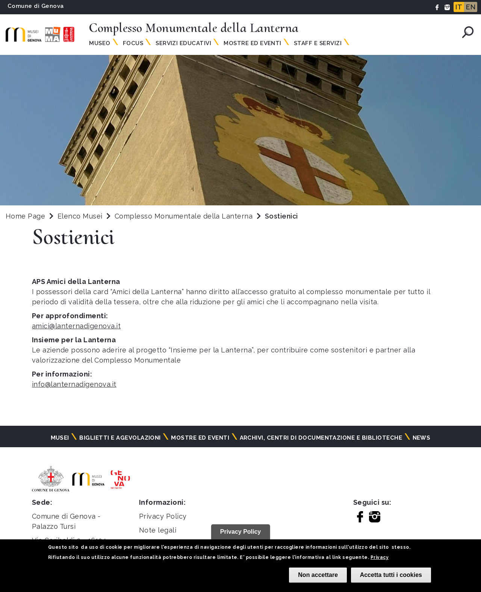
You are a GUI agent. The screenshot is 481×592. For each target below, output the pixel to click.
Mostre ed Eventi (252, 43)
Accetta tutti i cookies (391, 575)
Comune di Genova (36, 6)
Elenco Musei (80, 216)
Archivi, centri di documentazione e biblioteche (321, 437)
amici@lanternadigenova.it (76, 326)
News (422, 437)
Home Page (25, 216)
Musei (60, 437)
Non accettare (318, 575)
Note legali (157, 530)
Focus (133, 43)
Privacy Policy (163, 516)
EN (470, 7)
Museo (99, 43)
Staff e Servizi (318, 43)
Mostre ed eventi (200, 437)
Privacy (380, 557)
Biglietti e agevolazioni (120, 437)
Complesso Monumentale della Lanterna (185, 216)
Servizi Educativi (183, 43)
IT (458, 7)
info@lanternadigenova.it (74, 384)
